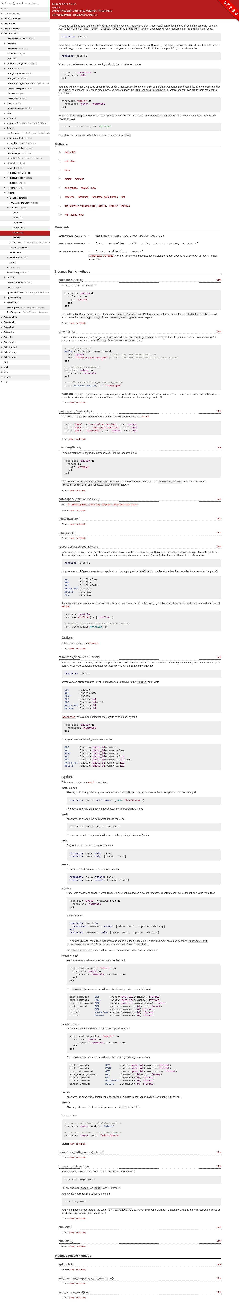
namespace (71, 187)
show (71, 323)
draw (67, 170)
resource (69, 196)
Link (219, 279)
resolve (66, 606)
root (123, 196)
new (93, 187)
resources (83, 196)
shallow (113, 205)
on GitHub (80, 323)
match (68, 178)
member (79, 178)
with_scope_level (74, 214)
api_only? (70, 152)
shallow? (125, 205)
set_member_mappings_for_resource (85, 205)
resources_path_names (105, 196)
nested (84, 187)
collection (70, 161)
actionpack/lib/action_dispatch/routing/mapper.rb (75, 15)
